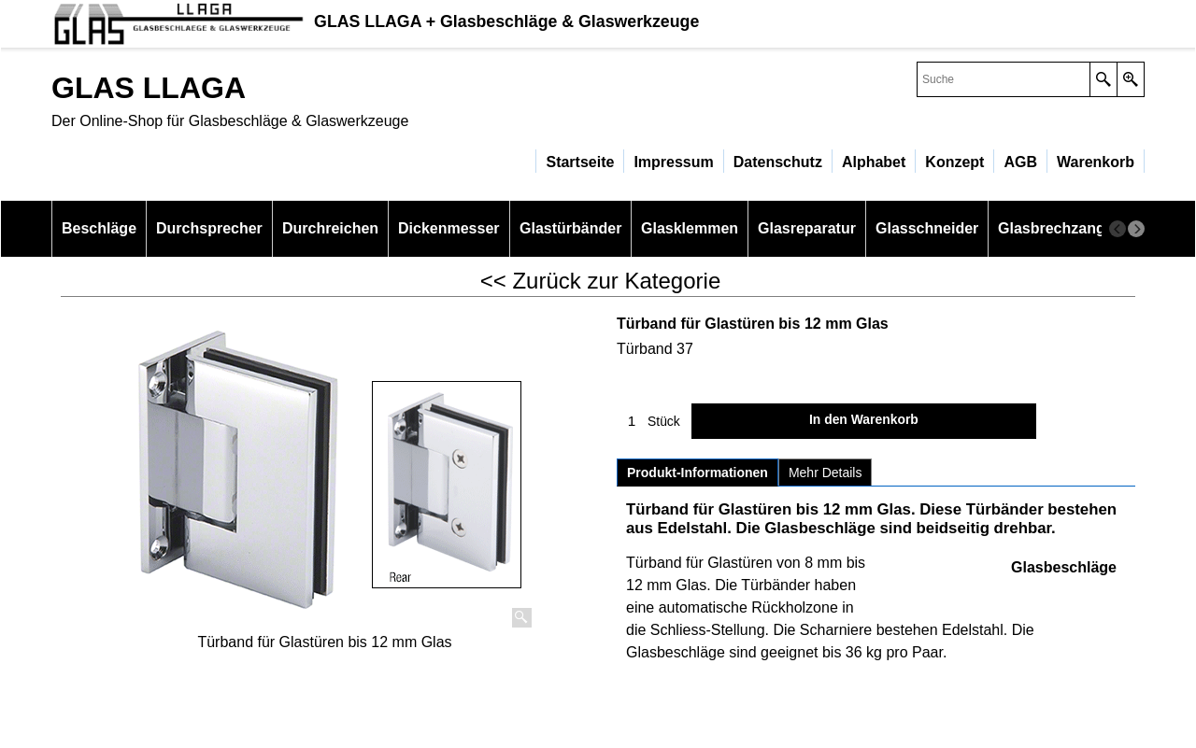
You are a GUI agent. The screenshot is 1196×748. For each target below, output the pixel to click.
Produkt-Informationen (697, 472)
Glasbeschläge (1064, 567)
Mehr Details (825, 472)
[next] (1136, 228)
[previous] (1117, 228)
